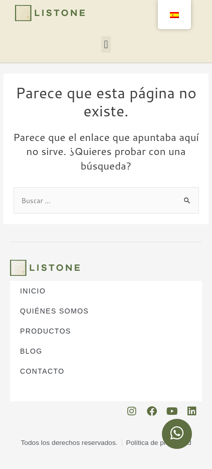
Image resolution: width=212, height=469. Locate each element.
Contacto (42, 371)
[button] (106, 44)
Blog (31, 351)
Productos (48, 331)
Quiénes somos (57, 311)
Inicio (33, 291)
